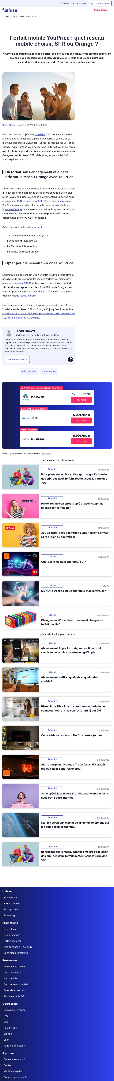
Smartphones (11, 909)
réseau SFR (21, 283)
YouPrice (40, 134)
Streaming (9, 915)
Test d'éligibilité (12, 972)
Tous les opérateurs (15, 1045)
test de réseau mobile (24, 295)
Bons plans (10, 929)
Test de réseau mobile (16, 984)
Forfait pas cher (12, 940)
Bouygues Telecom (14, 1009)
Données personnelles (16, 1077)
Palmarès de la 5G (14, 996)
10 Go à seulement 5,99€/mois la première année (44, 201)
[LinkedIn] (70, 359)
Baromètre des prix (14, 990)
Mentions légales (13, 1071)
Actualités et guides (14, 966)
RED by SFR (10, 1027)
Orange (8, 1033)
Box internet (10, 897)
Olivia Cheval (9, 125)
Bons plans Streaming (16, 952)
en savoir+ (46, 454)
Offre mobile (29, 371)
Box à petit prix (12, 934)
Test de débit (11, 978)
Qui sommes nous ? (14, 1059)
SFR (6, 1021)
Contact (8, 1065)
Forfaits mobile (12, 903)
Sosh (6, 1039)
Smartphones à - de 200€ (18, 946)
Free (6, 1015)
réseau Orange (13, 209)
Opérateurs (49, 371)
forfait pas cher (32, 227)
